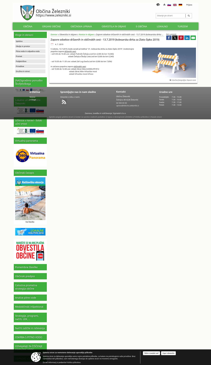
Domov (54, 34)
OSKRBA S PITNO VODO (28, 337)
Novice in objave (86, 34)
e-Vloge (33, 99)
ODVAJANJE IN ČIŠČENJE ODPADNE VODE (29, 348)
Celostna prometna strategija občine (26, 287)
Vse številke (30, 222)
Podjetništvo (21, 61)
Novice (32, 97)
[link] (169, 38)
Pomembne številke (26, 267)
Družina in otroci (23, 71)
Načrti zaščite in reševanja (30, 328)
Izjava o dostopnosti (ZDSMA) (119, 117)
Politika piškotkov (141, 117)
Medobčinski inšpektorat (29, 306)
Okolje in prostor (23, 46)
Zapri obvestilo (168, 353)
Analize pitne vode (25, 297)
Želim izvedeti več (151, 353)
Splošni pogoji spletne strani (61, 117)
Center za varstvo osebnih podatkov (90, 117)
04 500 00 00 (121, 103)
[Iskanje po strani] (170, 15)
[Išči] (188, 15)
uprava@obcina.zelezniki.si (127, 105)
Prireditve (20, 66)
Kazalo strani (156, 117)
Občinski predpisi (25, 276)
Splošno (19, 41)
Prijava (189, 4)
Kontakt (121, 91)
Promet (19, 56)
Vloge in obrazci (24, 34)
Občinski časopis (24, 172)
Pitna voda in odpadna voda (28, 51)
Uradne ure (165, 92)
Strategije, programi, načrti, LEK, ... (27, 317)
